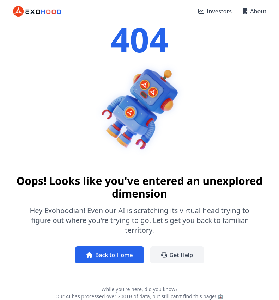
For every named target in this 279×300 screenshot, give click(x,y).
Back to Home (109, 255)
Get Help (177, 255)
